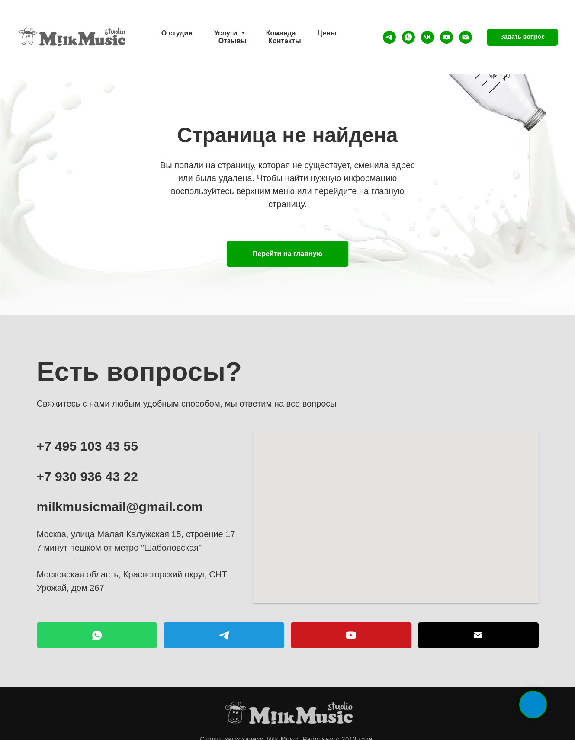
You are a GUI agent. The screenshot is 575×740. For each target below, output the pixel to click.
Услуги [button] (226, 33)
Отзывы (232, 41)
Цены (326, 33)
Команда (281, 33)
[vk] (427, 37)
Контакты (284, 41)
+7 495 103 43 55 (87, 446)
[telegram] (389, 37)
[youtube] (446, 37)
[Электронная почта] (465, 37)
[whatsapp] (408, 37)
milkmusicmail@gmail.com (120, 507)
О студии (177, 33)
